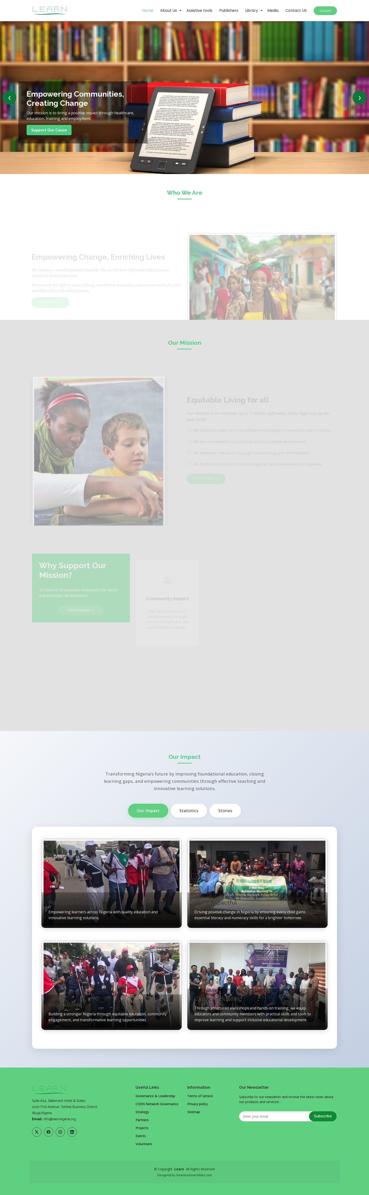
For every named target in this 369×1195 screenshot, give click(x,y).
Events (141, 1136)
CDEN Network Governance (157, 1104)
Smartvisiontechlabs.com (194, 1175)
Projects (142, 1128)
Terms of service (200, 1096)
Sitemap (193, 1112)
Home (147, 10)
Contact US (296, 10)
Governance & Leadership (155, 1096)
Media (272, 10)
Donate (325, 10)
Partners (142, 1120)
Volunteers (144, 1144)
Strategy (142, 1112)
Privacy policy (197, 1104)
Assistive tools (199, 10)
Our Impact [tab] (148, 810)
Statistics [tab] (188, 810)
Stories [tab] (225, 810)
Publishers (228, 10)
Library (251, 10)
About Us (168, 10)
